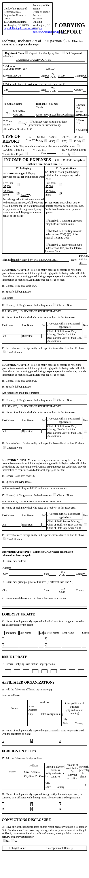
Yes (14, 841)
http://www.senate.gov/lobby (48, 31)
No (6, 841)
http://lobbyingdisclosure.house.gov (23, 28)
